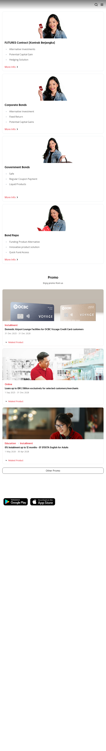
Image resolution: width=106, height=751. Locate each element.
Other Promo (53, 470)
